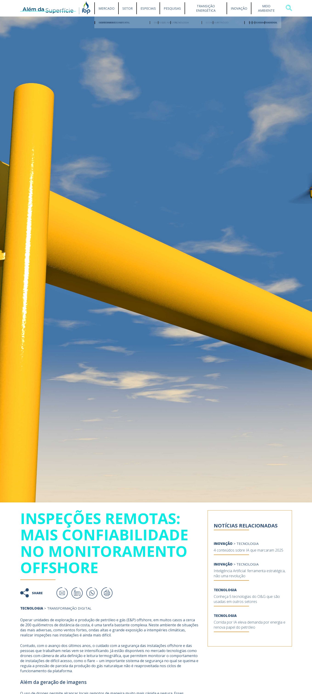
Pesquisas (172, 8)
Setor (127, 8)
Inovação (239, 8)
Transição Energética (206, 8)
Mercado (106, 8)
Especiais (148, 8)
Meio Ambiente (266, 8)
